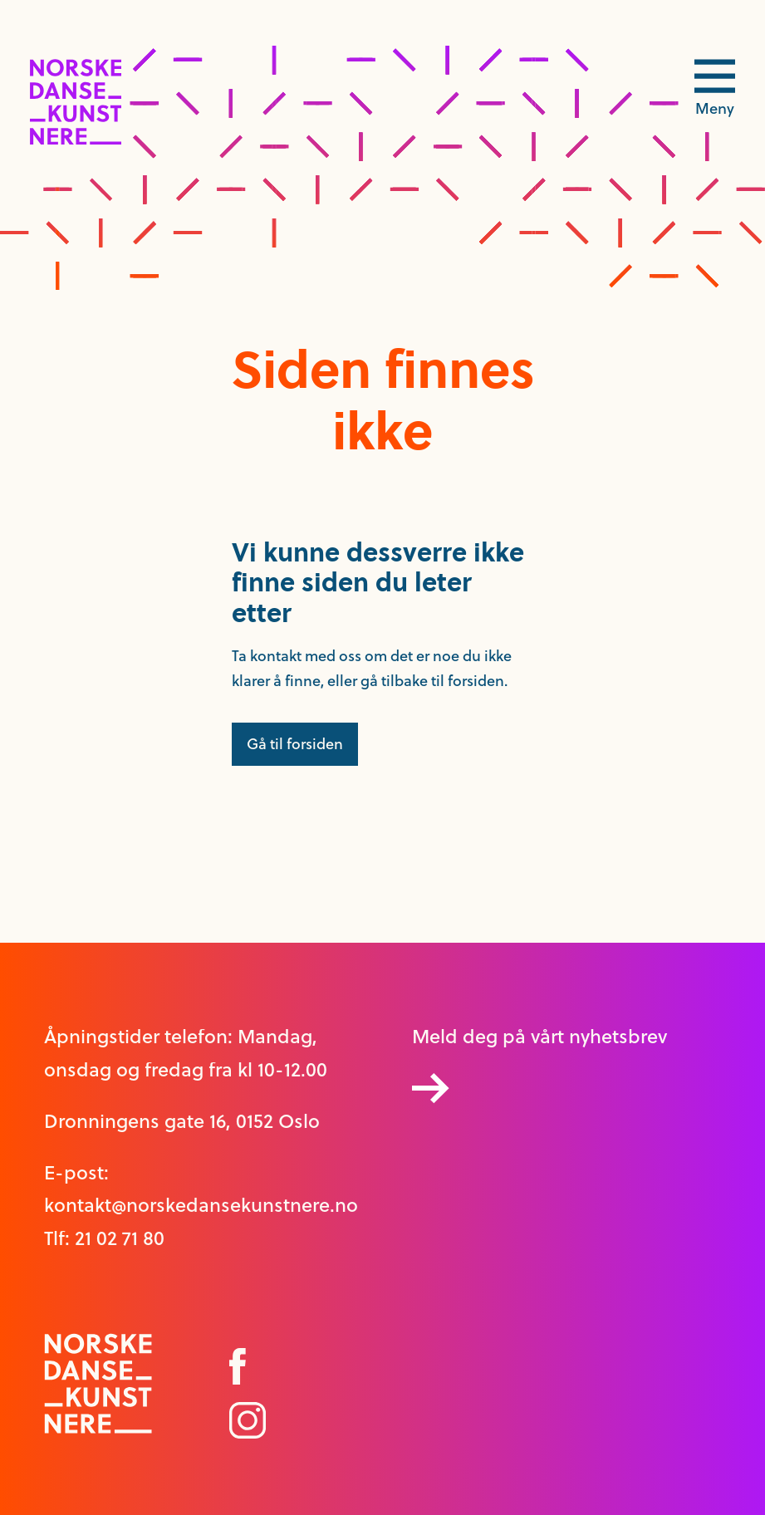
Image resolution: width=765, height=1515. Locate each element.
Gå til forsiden (295, 743)
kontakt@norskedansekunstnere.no (201, 1205)
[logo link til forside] (75, 140)
